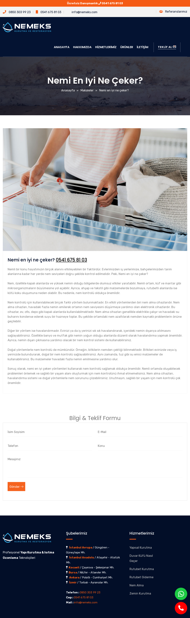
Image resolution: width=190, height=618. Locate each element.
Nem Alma (137, 585)
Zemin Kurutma (140, 593)
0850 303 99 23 (17, 12)
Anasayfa (68, 90)
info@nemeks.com (81, 12)
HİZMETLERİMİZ (106, 47)
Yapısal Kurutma (141, 547)
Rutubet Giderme (141, 577)
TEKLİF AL (167, 47)
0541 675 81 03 (112, 3)
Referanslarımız (173, 11)
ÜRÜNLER (126, 47)
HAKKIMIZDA (82, 47)
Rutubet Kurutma (142, 569)
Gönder (16, 486)
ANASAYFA (61, 47)
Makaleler (87, 90)
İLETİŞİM (142, 47)
